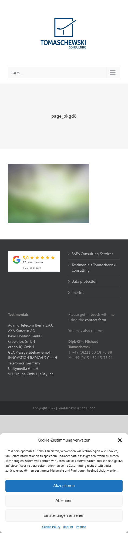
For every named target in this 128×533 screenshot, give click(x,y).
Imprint (68, 527)
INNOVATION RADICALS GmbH (32, 357)
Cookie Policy (51, 527)
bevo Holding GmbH (25, 336)
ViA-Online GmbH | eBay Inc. (31, 373)
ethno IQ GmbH (21, 346)
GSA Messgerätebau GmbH (29, 352)
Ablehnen (63, 500)
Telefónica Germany (24, 363)
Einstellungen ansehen (64, 515)
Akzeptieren (64, 485)
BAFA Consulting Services (92, 253)
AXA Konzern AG (21, 330)
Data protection (84, 281)
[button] (120, 440)
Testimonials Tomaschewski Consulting (94, 267)
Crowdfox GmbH (21, 341)
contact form (95, 319)
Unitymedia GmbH (23, 368)
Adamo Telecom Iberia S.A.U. (31, 325)
